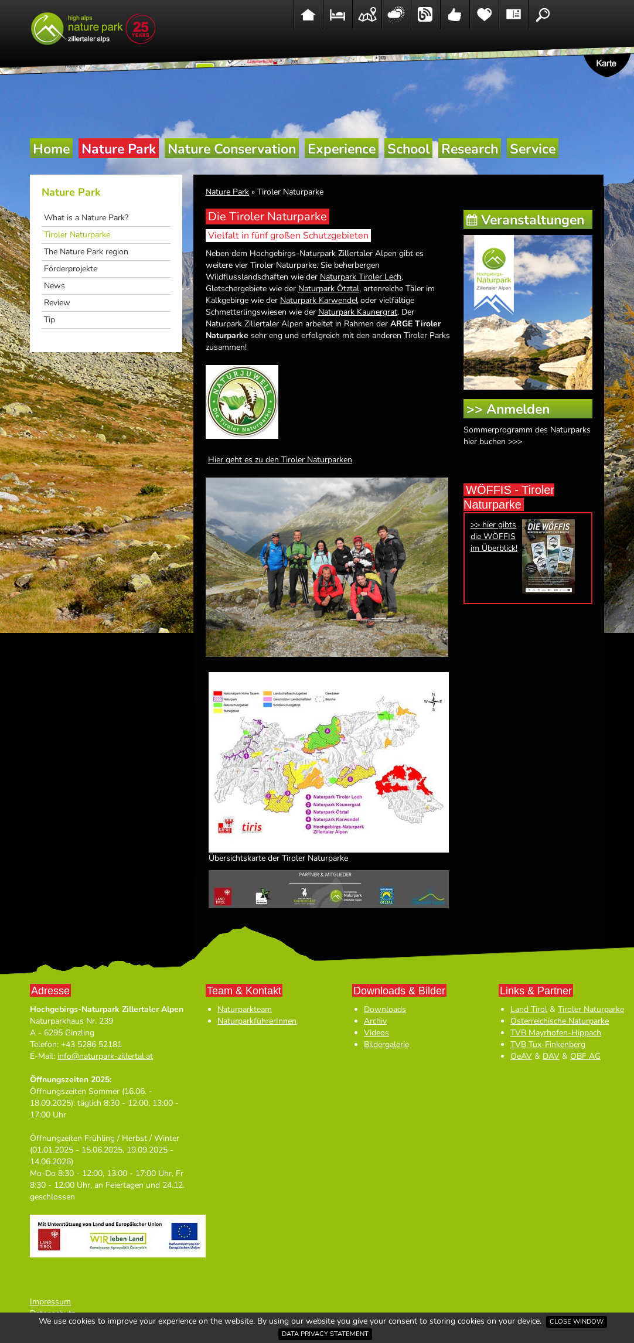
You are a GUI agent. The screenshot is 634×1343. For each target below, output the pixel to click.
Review (57, 302)
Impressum (50, 1301)
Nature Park (118, 149)
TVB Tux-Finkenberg (547, 1044)
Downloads (385, 1009)
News (54, 285)
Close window (577, 1321)
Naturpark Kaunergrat (357, 312)
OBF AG (585, 1056)
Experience (342, 149)
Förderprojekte (70, 268)
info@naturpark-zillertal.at (105, 1056)
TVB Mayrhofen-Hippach (555, 1032)
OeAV (521, 1056)
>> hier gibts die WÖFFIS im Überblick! (494, 536)
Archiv (375, 1021)
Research (469, 149)
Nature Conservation (232, 149)
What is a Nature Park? (86, 217)
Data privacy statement (325, 1334)
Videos (376, 1032)
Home (51, 149)
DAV (551, 1056)
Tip (49, 319)
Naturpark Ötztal (328, 288)
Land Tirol (528, 1009)
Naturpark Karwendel (319, 300)
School (408, 149)
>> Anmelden (508, 409)
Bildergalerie (386, 1044)
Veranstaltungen (532, 220)
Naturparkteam (244, 1009)
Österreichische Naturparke (559, 1021)
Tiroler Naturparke (77, 234)
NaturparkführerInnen (256, 1021)
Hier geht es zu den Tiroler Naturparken (280, 459)
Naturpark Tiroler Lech (360, 276)
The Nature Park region (86, 251)
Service (532, 149)
